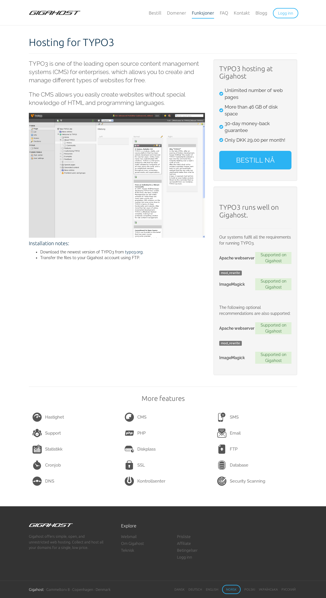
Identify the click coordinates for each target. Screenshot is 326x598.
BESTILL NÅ (255, 160)
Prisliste (184, 536)
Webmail (129, 536)
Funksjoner (203, 12)
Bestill (155, 12)
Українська (268, 589)
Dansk (179, 589)
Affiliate (184, 543)
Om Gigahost (132, 543)
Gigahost (36, 589)
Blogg (261, 12)
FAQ (224, 12)
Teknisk (127, 550)
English (212, 589)
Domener (176, 12)
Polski (249, 589)
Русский (288, 589)
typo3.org (134, 252)
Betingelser (187, 550)
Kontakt (242, 12)
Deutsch (195, 589)
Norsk (231, 589)
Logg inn (184, 557)
